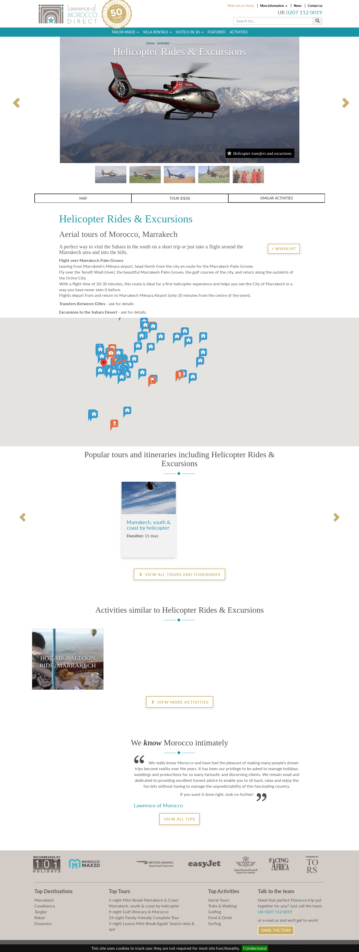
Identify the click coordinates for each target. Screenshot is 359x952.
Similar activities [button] (276, 198)
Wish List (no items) (241, 6)
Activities (239, 32)
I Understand (255, 948)
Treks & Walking (222, 905)
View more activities (180, 702)
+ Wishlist (283, 248)
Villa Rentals (157, 32)
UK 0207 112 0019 (275, 911)
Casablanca (44, 905)
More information (273, 6)
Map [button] (83, 198)
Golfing (214, 911)
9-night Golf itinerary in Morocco (138, 911)
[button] (103, 363)
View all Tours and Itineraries (179, 574)
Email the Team (275, 930)
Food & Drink (220, 917)
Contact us (315, 6)
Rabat (39, 917)
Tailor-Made (125, 32)
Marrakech (44, 899)
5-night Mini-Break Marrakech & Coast (143, 899)
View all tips (179, 818)
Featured (216, 32)
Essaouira (42, 923)
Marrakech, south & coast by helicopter (144, 905)
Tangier (40, 911)
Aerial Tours (218, 899)
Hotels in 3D (190, 32)
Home (150, 43)
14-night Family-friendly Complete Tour (144, 917)
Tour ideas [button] (179, 198)
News (297, 6)
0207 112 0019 (304, 12)
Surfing (214, 923)
